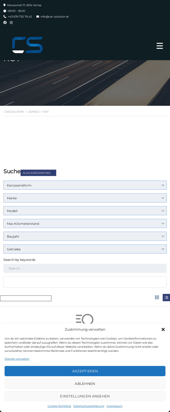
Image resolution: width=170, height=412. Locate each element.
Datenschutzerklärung (88, 406)
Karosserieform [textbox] (19, 185)
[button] (163, 329)
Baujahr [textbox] (13, 236)
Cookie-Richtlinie (59, 406)
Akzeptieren (85, 371)
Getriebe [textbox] (14, 249)
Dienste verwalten (17, 358)
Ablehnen (85, 383)
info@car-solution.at (55, 16)
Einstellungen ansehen (85, 396)
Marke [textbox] (12, 198)
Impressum (114, 406)
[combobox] (85, 185)
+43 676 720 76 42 (20, 16)
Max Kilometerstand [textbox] (23, 224)
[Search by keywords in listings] (85, 268)
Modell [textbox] (12, 211)
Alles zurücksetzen (37, 172)
